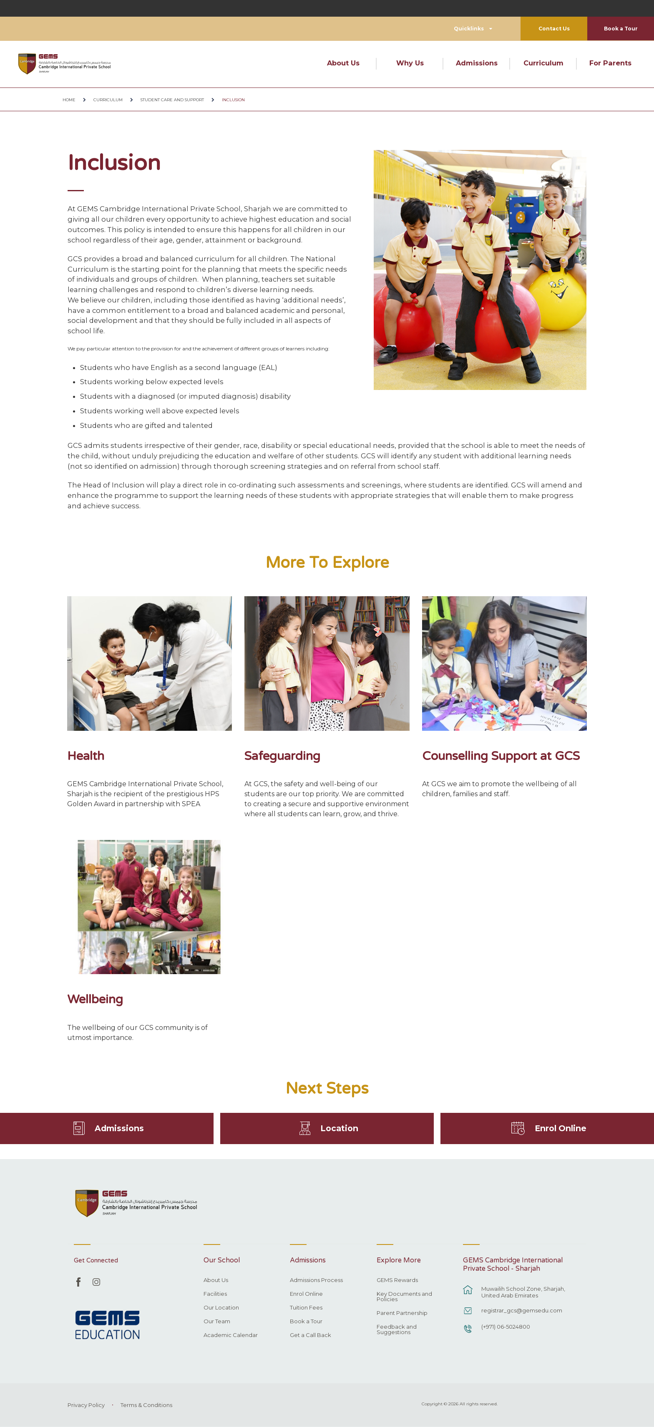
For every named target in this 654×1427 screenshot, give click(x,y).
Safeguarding (282, 756)
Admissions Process (316, 1280)
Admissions (477, 63)
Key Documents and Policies (404, 1296)
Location (339, 1128)
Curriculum (543, 63)
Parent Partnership (402, 1313)
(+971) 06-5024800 (505, 1326)
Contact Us (554, 28)
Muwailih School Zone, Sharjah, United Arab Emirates (523, 1292)
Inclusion (233, 99)
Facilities (215, 1294)
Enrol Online (560, 1128)
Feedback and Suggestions (397, 1329)
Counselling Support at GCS (501, 756)
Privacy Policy (86, 1405)
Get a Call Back (310, 1335)
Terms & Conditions (146, 1405)
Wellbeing (95, 999)
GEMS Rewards (397, 1280)
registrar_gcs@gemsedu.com (521, 1310)
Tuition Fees (306, 1308)
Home (69, 99)
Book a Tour (621, 28)
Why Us (410, 63)
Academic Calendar (231, 1335)
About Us (343, 63)
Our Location (221, 1308)
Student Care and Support (172, 99)
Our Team (217, 1322)
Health (85, 756)
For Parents (610, 63)
